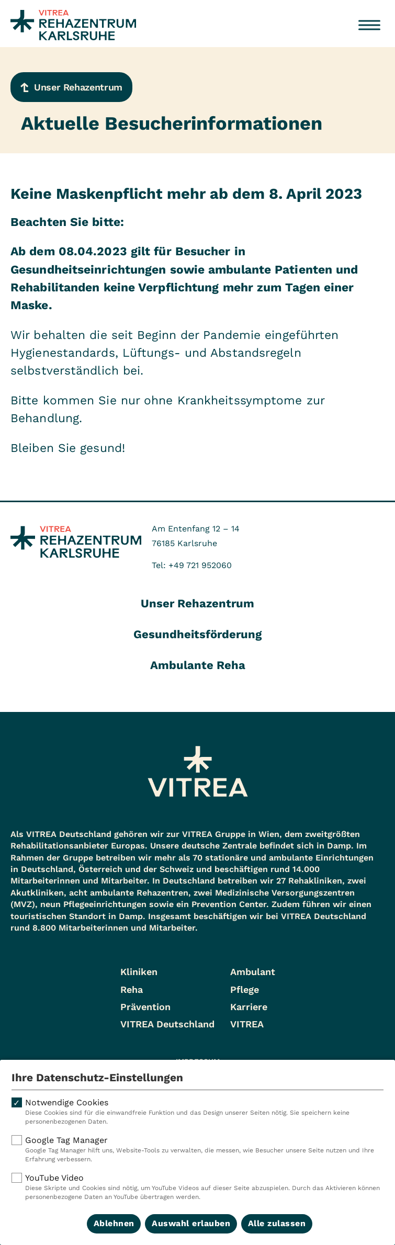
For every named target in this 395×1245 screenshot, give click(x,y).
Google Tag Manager (197, 1149)
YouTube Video (197, 1187)
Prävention (145, 1006)
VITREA (247, 1023)
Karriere (248, 1006)
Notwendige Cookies (197, 1111)
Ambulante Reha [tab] (197, 665)
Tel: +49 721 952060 (192, 565)
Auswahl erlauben (191, 1223)
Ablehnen (114, 1223)
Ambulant (252, 971)
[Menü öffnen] (369, 25)
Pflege (244, 989)
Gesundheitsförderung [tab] (197, 634)
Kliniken (138, 971)
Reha (131, 989)
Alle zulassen (277, 1223)
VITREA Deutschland (167, 1023)
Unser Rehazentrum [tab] (197, 603)
